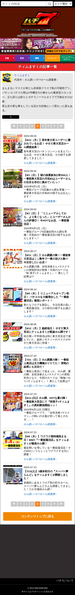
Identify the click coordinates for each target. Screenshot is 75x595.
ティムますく (22, 75)
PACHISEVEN (41, 588)
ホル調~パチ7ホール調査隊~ (40, 163)
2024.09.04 (47, 147)
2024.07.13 (47, 478)
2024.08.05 (47, 334)
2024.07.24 (47, 368)
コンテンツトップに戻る (37, 516)
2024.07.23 (47, 407)
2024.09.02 (47, 184)
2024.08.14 (47, 300)
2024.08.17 (47, 264)
